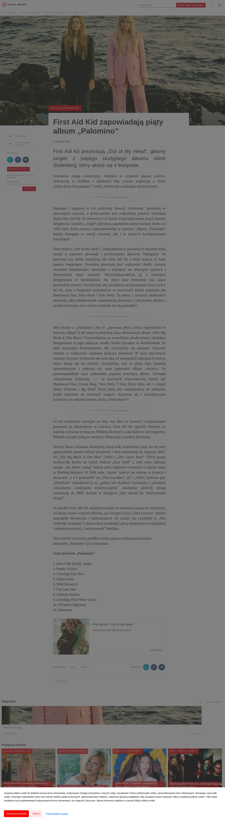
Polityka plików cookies (57, 813)
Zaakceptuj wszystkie (16, 813)
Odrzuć (36, 813)
